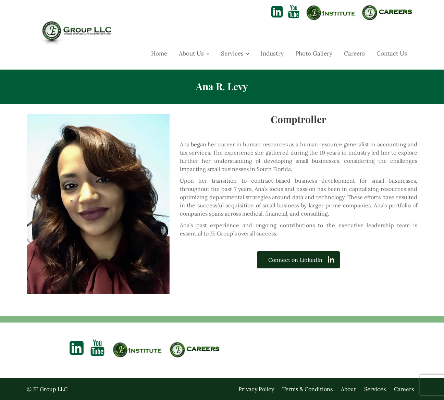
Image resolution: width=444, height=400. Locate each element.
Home (159, 53)
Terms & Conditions (307, 389)
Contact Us (392, 53)
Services (232, 53)
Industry (272, 53)
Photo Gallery (313, 53)
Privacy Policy (256, 389)
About (348, 389)
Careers (354, 53)
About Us (191, 53)
